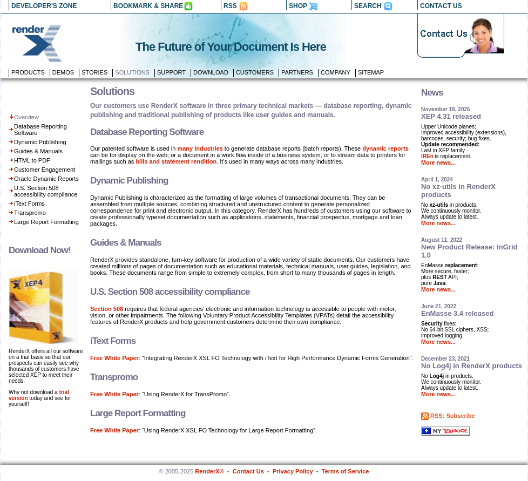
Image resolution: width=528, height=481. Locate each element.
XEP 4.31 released (451, 116)
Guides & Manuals (38, 151)
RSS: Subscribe (452, 415)
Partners (297, 72)
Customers (255, 72)
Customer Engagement (44, 169)
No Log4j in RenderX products (471, 366)
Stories (94, 72)
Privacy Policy (293, 471)
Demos (63, 72)
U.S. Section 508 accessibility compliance (45, 191)
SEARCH (368, 6)
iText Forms (29, 203)
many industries (199, 148)
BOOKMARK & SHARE (148, 6)
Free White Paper (114, 358)
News (432, 92)
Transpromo (30, 212)
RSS (230, 6)
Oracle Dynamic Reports (46, 178)
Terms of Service (345, 471)
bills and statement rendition (176, 161)
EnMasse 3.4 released (457, 313)
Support (171, 72)
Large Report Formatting (46, 222)
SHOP (298, 6)
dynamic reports (385, 148)
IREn (427, 156)
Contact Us (248, 471)
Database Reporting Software (147, 132)
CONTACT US (441, 6)
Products (28, 72)
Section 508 (106, 309)
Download (210, 72)
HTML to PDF (32, 160)
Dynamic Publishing (40, 142)
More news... (438, 162)
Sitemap (371, 72)
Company (335, 72)
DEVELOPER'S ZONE (44, 6)
